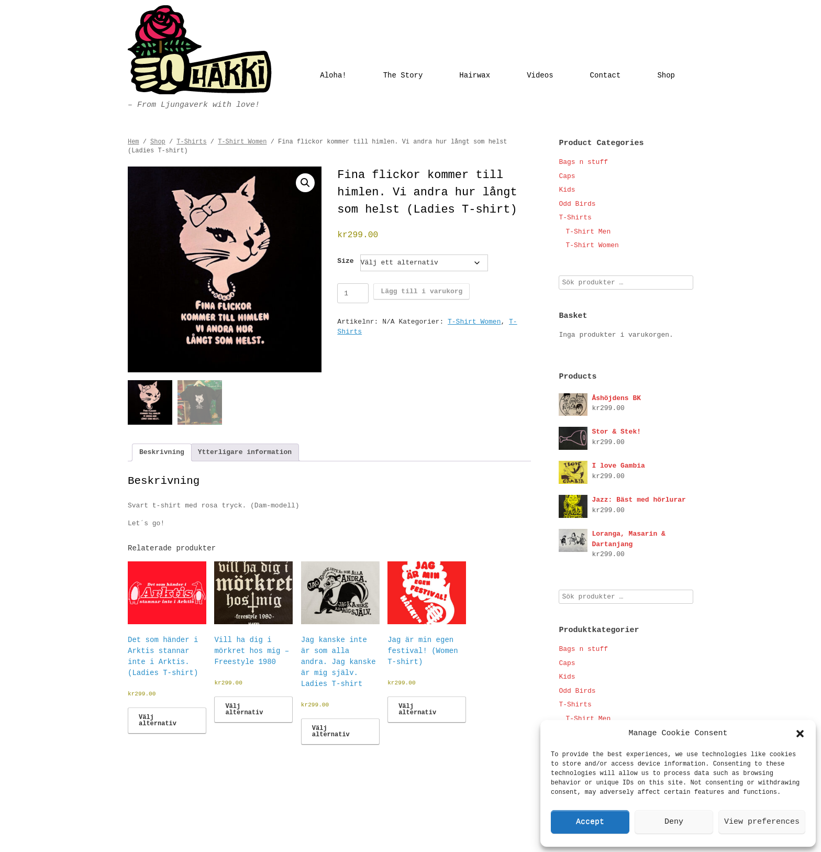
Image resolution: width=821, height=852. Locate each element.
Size (345, 261)
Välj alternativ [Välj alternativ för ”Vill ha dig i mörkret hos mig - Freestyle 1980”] (244, 709)
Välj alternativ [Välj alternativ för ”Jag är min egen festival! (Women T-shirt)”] (417, 709)
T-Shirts (191, 142)
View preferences (762, 821)
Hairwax (474, 75)
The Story (403, 75)
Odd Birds (577, 204)
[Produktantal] (353, 293)
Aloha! (333, 75)
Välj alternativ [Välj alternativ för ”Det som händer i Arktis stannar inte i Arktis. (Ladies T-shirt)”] (157, 720)
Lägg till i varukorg (421, 291)
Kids (567, 190)
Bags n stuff (583, 162)
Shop (666, 75)
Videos (540, 75)
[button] (800, 733)
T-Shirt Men (588, 232)
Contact (605, 75)
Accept (590, 821)
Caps (567, 176)
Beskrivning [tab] (161, 452)
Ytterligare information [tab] (245, 452)
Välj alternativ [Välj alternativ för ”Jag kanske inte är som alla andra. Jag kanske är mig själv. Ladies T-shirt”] (331, 731)
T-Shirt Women (242, 142)
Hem (133, 142)
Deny (673, 821)
